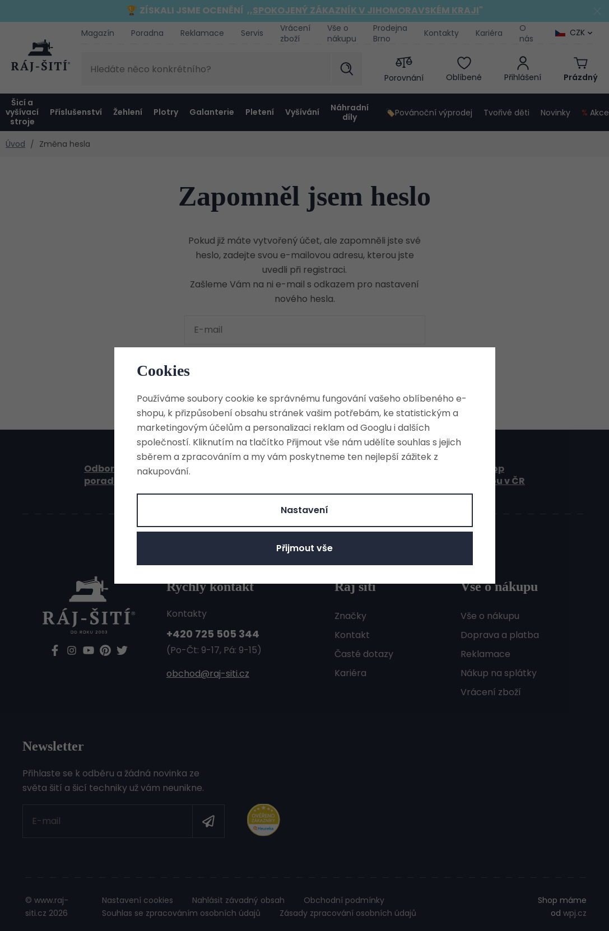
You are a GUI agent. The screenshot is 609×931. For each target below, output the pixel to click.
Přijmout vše (304, 548)
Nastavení (304, 510)
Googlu (376, 427)
